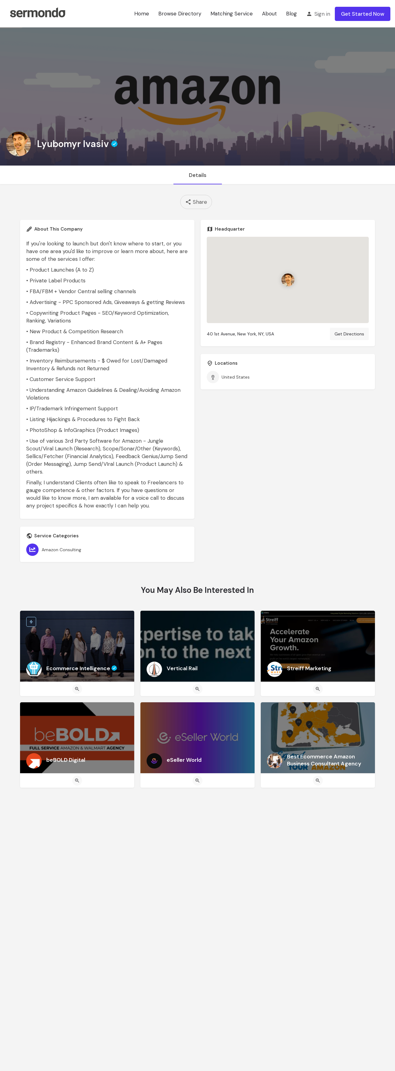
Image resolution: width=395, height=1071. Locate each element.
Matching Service (231, 13)
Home (141, 13)
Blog (291, 13)
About (269, 13)
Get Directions (349, 334)
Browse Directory (179, 13)
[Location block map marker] (287, 280)
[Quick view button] (77, 689)
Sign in (322, 13)
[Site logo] (37, 13)
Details (197, 175)
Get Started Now (362, 13)
